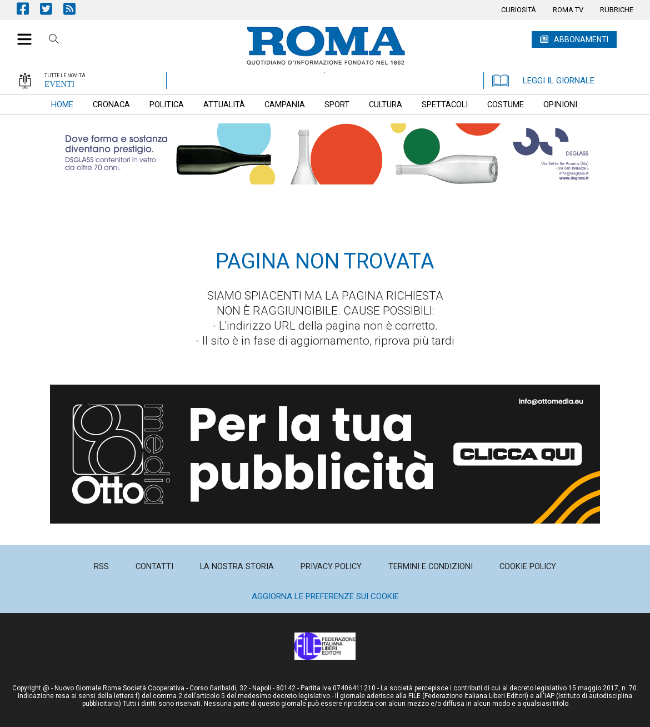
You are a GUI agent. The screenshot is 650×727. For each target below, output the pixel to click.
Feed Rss (75, 9)
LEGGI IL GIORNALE (543, 80)
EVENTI (59, 83)
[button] (20, 33)
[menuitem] (518, 10)
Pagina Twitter (51, 9)
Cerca (54, 40)
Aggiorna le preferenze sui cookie (325, 596)
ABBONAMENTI (581, 39)
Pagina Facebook (28, 9)
